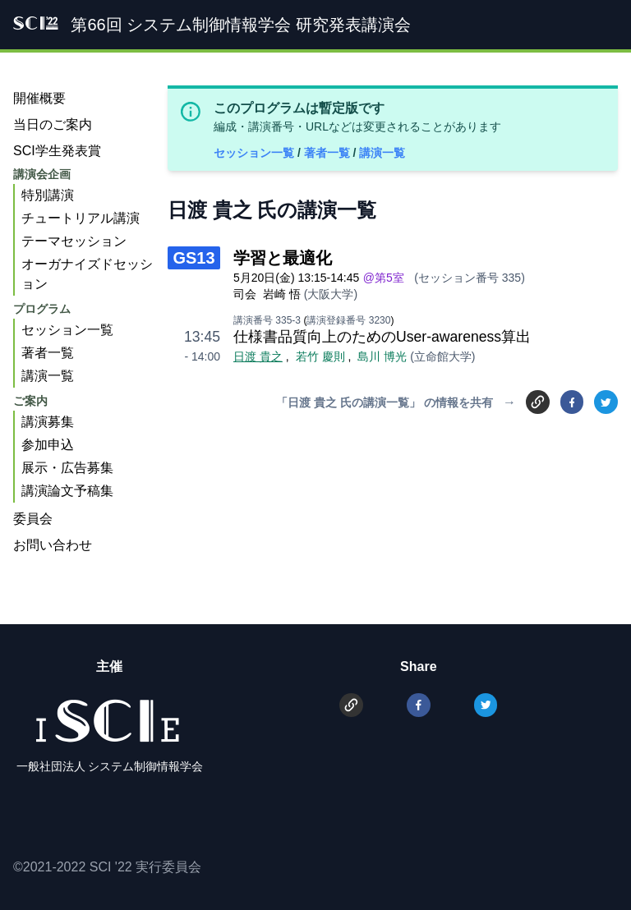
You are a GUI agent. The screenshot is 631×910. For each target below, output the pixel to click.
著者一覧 (328, 152)
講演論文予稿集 (67, 491)
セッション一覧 (255, 152)
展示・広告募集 (67, 468)
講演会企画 (42, 174)
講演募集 (47, 422)
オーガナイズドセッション (87, 274)
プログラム (42, 308)
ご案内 (30, 400)
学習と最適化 (282, 258)
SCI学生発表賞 (57, 151)
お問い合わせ (52, 545)
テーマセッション (74, 241)
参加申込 (47, 445)
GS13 (193, 258)
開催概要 (39, 98)
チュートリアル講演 (80, 218)
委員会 (33, 519)
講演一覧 (382, 152)
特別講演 (47, 195)
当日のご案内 (52, 124)
